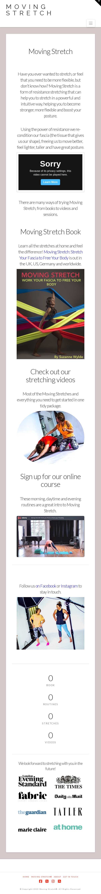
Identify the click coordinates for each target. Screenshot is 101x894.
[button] (91, 23)
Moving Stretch (30, 10)
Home (26, 877)
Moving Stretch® (41, 877)
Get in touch (70, 877)
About (57, 877)
